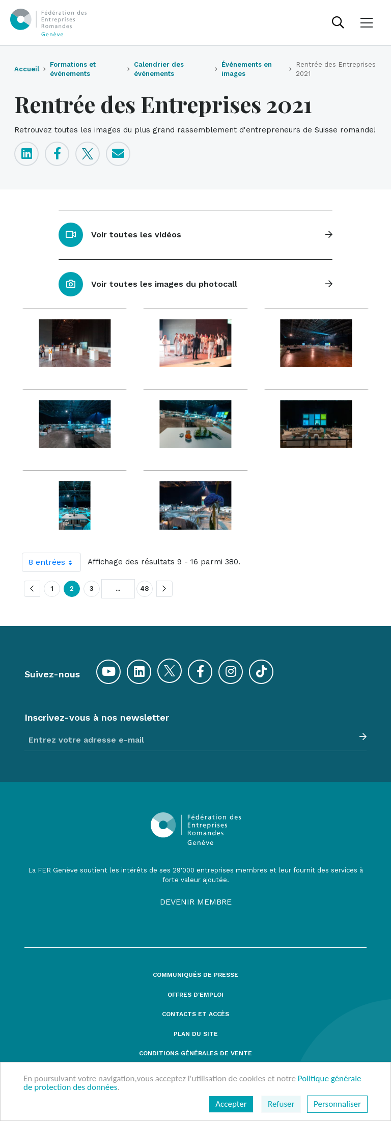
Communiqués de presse (195, 975)
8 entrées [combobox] (54, 562)
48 (144, 589)
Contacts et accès (195, 1014)
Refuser (281, 1104)
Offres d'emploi (195, 995)
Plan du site (196, 1034)
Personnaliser (337, 1104)
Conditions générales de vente (195, 1053)
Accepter (230, 1104)
